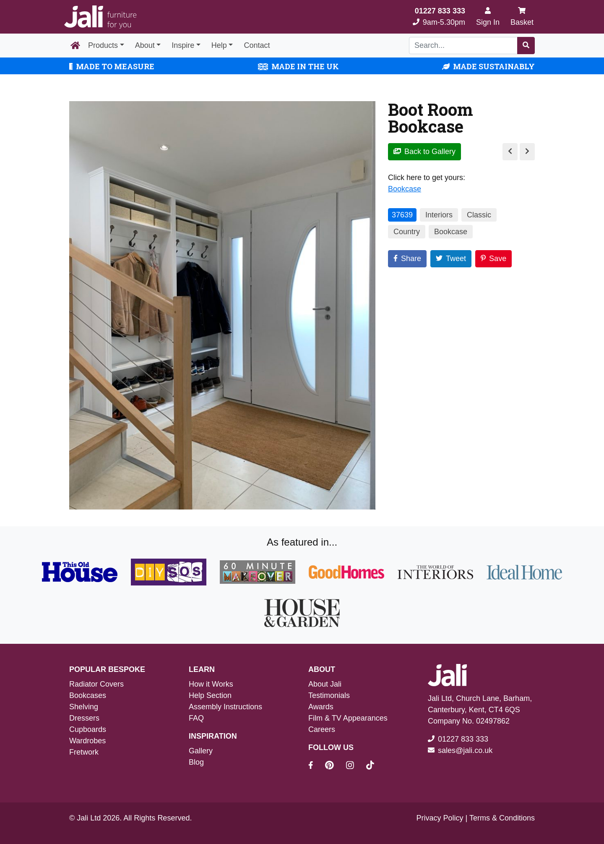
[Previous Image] (510, 151)
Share (407, 258)
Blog (196, 762)
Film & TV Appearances (348, 718)
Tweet (451, 258)
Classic (479, 215)
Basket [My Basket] (522, 16)
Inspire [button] (183, 45)
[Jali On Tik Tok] (370, 766)
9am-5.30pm (439, 16)
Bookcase (404, 189)
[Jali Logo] (100, 17)
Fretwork (84, 752)
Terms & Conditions (502, 818)
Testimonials (329, 695)
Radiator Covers (96, 684)
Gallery (201, 751)
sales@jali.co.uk (465, 750)
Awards (320, 707)
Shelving (83, 707)
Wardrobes (87, 741)
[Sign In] (488, 16)
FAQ (196, 718)
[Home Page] (75, 45)
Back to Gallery (424, 151)
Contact (257, 45)
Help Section (210, 695)
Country (406, 231)
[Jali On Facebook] (315, 766)
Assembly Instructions (225, 707)
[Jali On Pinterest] (334, 766)
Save (493, 258)
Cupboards (87, 729)
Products (103, 45)
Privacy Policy (440, 818)
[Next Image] (527, 151)
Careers (321, 729)
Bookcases (87, 695)
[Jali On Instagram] (355, 766)
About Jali (324, 684)
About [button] (145, 45)
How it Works (211, 684)
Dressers (84, 718)
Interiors (439, 215)
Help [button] (219, 45)
